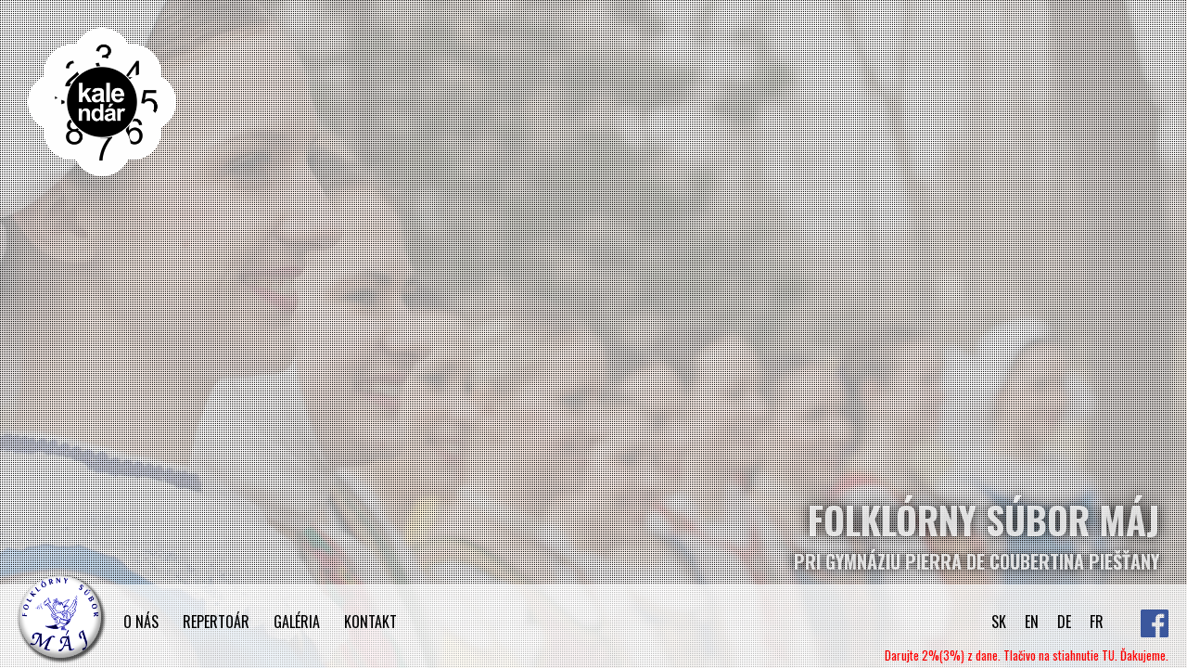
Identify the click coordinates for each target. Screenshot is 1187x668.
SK (998, 621)
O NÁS (141, 621)
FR (1097, 621)
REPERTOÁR (216, 621)
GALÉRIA (297, 621)
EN (1032, 621)
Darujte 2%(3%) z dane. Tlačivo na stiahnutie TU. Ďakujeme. (1026, 655)
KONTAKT (370, 621)
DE (1064, 621)
